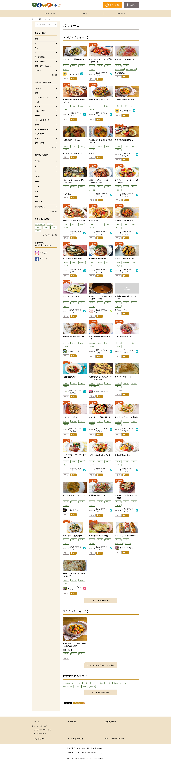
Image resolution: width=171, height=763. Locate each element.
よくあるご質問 (84, 748)
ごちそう (46, 227)
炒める (37, 176)
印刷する (77, 703)
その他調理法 (39, 207)
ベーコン (74, 421)
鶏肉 (126, 106)
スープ (118, 306)
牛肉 (66, 224)
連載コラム (121, 13)
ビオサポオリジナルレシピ (42, 730)
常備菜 (134, 224)
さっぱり (92, 109)
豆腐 (66, 149)
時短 (38, 230)
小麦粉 (126, 383)
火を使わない (82, 262)
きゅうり (118, 302)
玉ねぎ (107, 65)
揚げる (37, 181)
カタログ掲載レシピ (40, 726)
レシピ (85, 13)
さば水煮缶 (92, 343)
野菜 (40, 19)
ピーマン (118, 186)
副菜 (134, 262)
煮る (36, 191)
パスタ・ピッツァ (119, 69)
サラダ (37, 125)
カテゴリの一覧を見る (50, 235)
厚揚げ (73, 65)
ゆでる (37, 186)
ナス (74, 146)
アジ (66, 186)
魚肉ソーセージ (119, 543)
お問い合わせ (97, 748)
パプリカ (100, 65)
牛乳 (38, 227)
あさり (81, 186)
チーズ (66, 266)
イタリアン (92, 465)
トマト (100, 106)
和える (37, 161)
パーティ (50, 224)
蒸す (36, 166)
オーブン (38, 197)
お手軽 (92, 149)
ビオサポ (66, 424)
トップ (34, 19)
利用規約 (72, 748)
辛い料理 (66, 228)
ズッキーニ (66, 65)
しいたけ (126, 65)
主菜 (81, 106)
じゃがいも (128, 543)
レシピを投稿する (77, 739)
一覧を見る (53, 75)
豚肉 (54, 227)
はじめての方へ (50, 13)
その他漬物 (126, 262)
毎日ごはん (81, 653)
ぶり (66, 461)
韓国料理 (66, 306)
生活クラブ (85, 753)
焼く (36, 171)
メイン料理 (92, 190)
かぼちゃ (118, 146)
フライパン (118, 465)
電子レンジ (39, 202)
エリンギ (66, 346)
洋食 (66, 109)
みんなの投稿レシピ (40, 224)
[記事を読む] (67, 650)
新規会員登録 (110, 722)
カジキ (100, 461)
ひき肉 (81, 146)
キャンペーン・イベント (114, 739)
